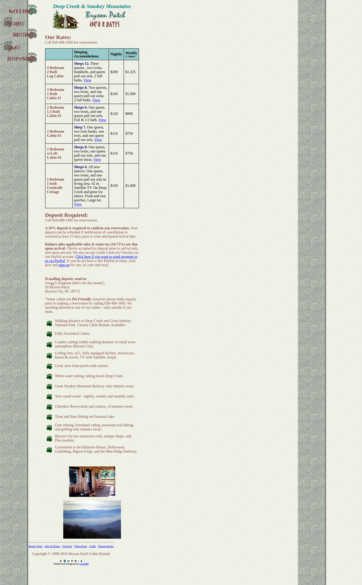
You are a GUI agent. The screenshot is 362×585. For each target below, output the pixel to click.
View (87, 80)
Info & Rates (52, 546)
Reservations (106, 546)
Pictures (67, 546)
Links (92, 546)
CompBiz (84, 564)
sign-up (64, 265)
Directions (80, 546)
